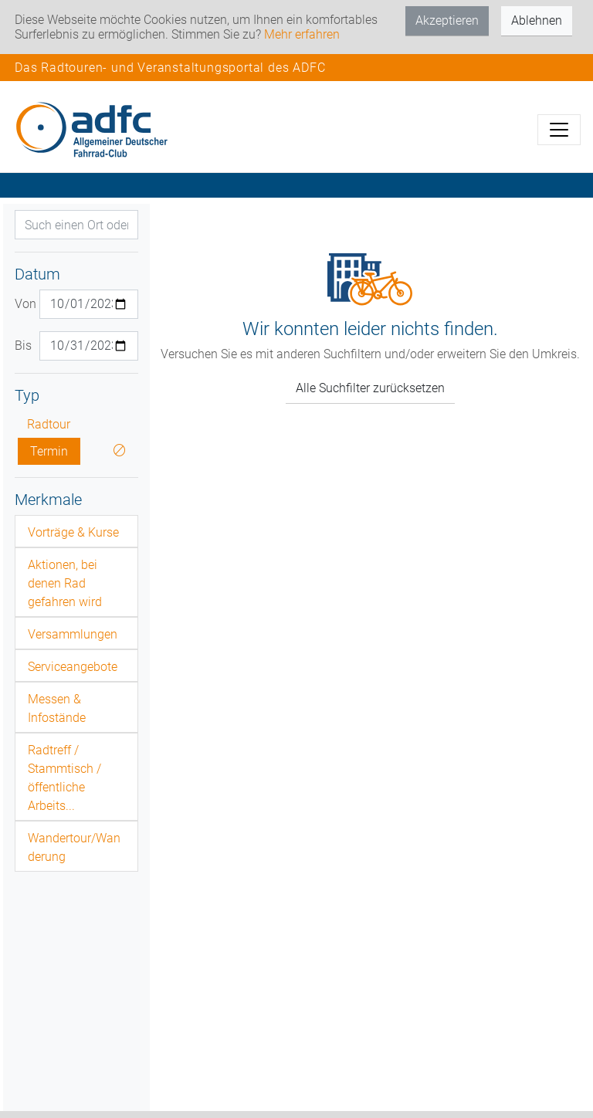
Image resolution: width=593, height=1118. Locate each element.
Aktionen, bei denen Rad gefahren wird (65, 583)
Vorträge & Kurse (73, 532)
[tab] (76, 531)
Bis (21, 345)
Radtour (48, 424)
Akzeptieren (447, 20)
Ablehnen (536, 20)
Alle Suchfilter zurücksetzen (370, 388)
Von (21, 303)
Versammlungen (72, 634)
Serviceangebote (72, 666)
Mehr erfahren (302, 34)
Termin (49, 451)
